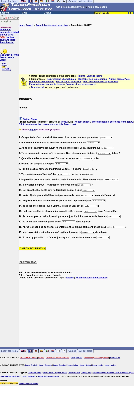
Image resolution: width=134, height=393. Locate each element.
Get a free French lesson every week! (9, 57)
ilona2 (64, 122)
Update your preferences (48, 376)
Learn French (26, 25)
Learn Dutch (85, 365)
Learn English (31, 365)
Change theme (94, 76)
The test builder (81, 122)
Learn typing (110, 365)
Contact (4, 65)
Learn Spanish (59, 365)
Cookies (31, 376)
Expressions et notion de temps (46, 84)
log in (33, 129)
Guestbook (5, 68)
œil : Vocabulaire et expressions (100, 81)
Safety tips (86, 372)
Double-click (38, 87)
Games (72, 351)
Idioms (81, 76)
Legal (24, 376)
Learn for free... (9, 351)
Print (3, 67)
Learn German (45, 365)
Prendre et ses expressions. (81, 84)
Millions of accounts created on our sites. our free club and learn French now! (9, 36)
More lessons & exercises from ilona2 (112, 122)
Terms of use (74, 372)
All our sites (85, 351)
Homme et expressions (41, 81)
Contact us (115, 358)
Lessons (4, 13)
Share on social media (28, 384)
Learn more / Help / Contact (55, 372)
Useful (47, 13)
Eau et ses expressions (68, 81)
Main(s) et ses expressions (92, 79)
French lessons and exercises (52, 25)
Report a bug (6, 70)
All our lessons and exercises (91, 277)
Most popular (76, 358)
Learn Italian (72, 365)
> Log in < (6, 21)
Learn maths (97, 365)
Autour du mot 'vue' (119, 79)
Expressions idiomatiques (62, 79)
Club (24, 13)
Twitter (26, 119)
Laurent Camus (35, 372)
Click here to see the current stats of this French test (47, 124)
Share (34, 119)
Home (4, 63)
